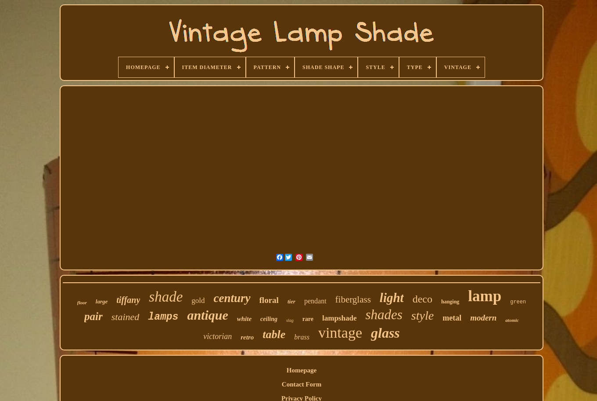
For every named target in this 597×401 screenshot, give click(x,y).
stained (125, 316)
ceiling (268, 319)
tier (291, 301)
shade (166, 297)
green (518, 302)
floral (269, 300)
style (422, 315)
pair (93, 316)
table (274, 334)
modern (483, 317)
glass (385, 333)
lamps (163, 317)
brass (301, 337)
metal (451, 318)
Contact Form (301, 384)
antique (207, 315)
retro (247, 337)
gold (198, 300)
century (232, 298)
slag (290, 320)
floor (82, 302)
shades (383, 314)
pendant (315, 301)
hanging (450, 302)
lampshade (339, 318)
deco (422, 299)
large (102, 301)
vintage (340, 332)
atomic (512, 320)
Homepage (301, 370)
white (244, 318)
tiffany (128, 300)
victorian (217, 336)
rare (307, 319)
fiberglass (353, 299)
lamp (484, 296)
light (392, 298)
